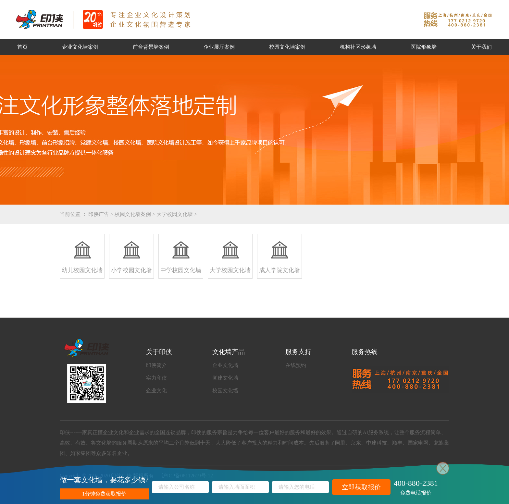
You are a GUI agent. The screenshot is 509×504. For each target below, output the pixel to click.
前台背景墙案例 (151, 47)
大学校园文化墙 (174, 214)
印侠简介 (156, 365)
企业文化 (156, 390)
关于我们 (481, 47)
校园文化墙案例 (287, 47)
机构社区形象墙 (358, 47)
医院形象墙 (424, 47)
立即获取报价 (361, 487)
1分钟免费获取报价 (104, 494)
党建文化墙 (225, 378)
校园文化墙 (225, 390)
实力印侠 (156, 378)
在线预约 (295, 365)
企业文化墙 (225, 365)
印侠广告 (98, 214)
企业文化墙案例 (80, 47)
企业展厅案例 (219, 47)
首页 (22, 47)
